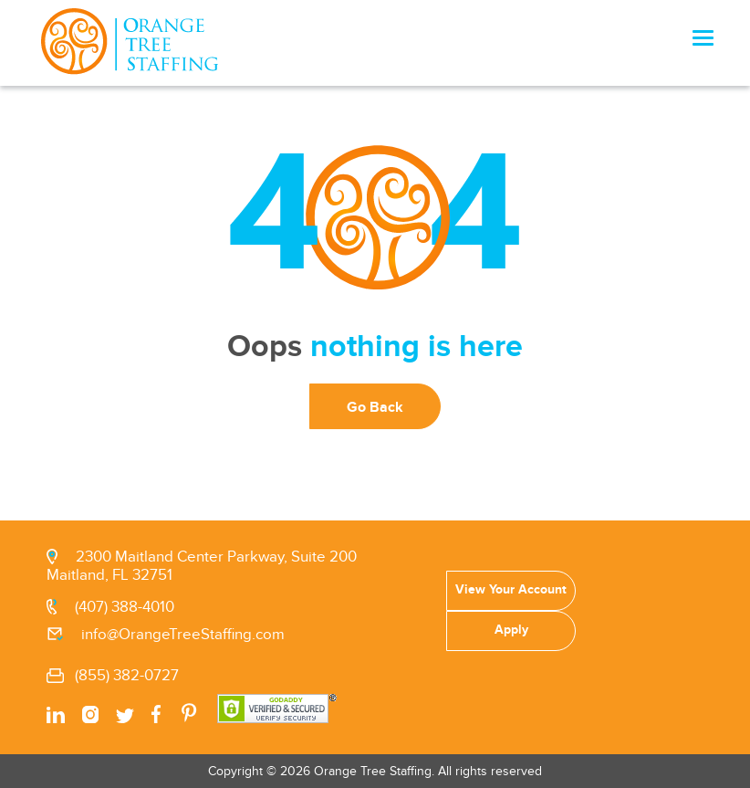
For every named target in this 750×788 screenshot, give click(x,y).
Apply (510, 629)
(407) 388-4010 (124, 607)
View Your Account (511, 589)
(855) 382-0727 (127, 676)
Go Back (375, 407)
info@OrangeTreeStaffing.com (183, 634)
